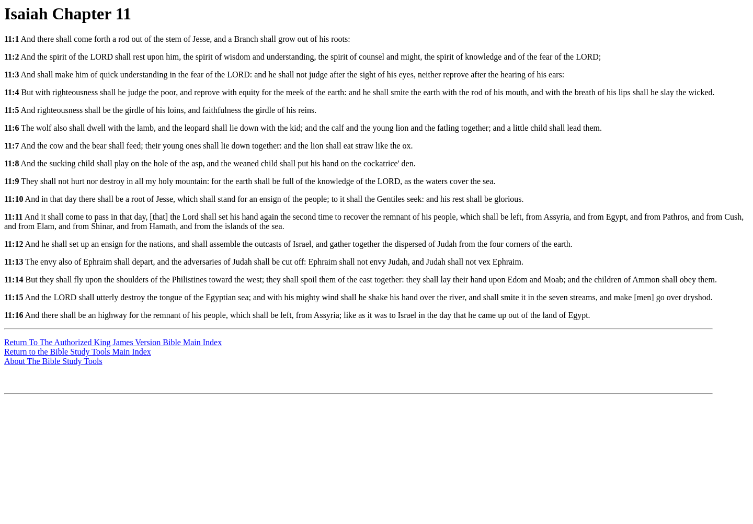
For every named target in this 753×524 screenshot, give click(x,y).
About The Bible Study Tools (53, 361)
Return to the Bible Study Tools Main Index (77, 351)
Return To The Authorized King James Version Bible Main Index (113, 342)
